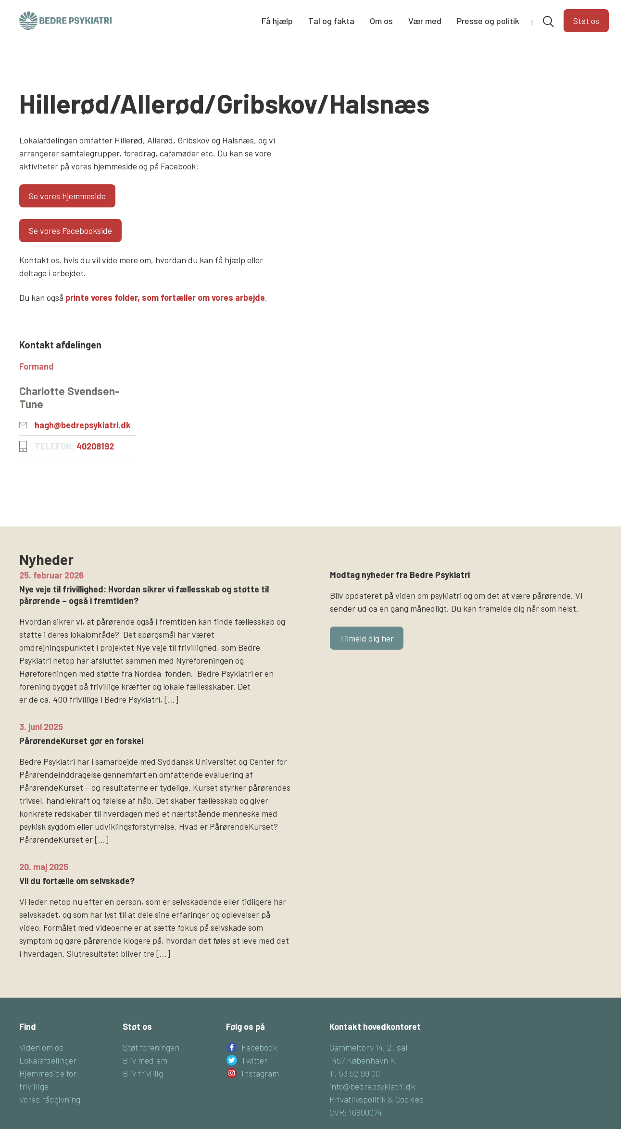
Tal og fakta (331, 20)
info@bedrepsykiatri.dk (372, 1086)
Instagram (260, 1073)
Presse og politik (488, 20)
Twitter (254, 1060)
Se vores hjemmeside (67, 196)
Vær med (424, 20)
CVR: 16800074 (355, 1112)
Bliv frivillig (143, 1073)
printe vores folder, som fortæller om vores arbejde (165, 297)
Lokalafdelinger (47, 1060)
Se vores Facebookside (70, 230)
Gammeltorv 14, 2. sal (368, 1047)
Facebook (259, 1047)
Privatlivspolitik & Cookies (376, 1099)
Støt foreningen (151, 1047)
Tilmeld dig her (366, 638)
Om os (381, 20)
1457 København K (362, 1060)
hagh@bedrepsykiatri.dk (83, 425)
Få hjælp (277, 20)
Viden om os (41, 1047)
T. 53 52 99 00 (354, 1073)
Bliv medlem (145, 1060)
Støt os (586, 20)
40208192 (95, 446)
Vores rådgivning (49, 1099)
